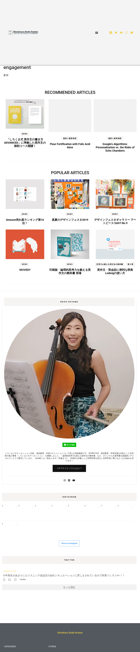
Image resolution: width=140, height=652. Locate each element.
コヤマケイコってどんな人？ (69, 468)
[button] (96, 32)
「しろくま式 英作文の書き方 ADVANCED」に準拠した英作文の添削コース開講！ (25, 143)
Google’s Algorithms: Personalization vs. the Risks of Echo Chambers (115, 147)
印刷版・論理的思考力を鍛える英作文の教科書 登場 (70, 271)
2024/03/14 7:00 (9, 571)
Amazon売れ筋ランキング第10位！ (25, 221)
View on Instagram (69, 543)
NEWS (24, 134)
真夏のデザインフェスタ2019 (70, 219)
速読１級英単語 (69, 138)
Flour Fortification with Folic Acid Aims (70, 145)
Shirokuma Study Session (70, 632)
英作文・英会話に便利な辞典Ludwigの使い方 (115, 271)
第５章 (130, 264)
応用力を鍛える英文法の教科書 (109, 264)
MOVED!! (24, 269)
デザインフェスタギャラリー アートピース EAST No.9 (115, 221)
